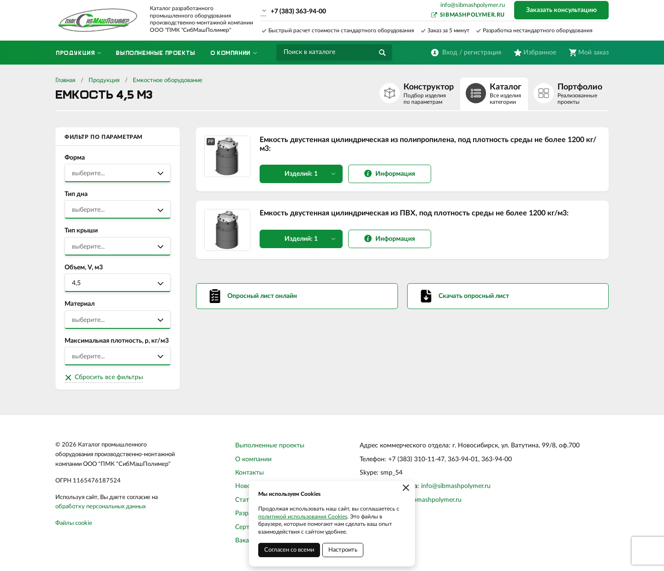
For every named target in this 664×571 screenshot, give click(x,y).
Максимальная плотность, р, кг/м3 (117, 341)
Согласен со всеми (289, 550)
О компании (253, 459)
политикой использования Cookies (302, 516)
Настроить (342, 550)
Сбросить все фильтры (109, 377)
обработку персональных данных (100, 507)
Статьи (245, 500)
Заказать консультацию (561, 10)
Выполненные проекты (269, 445)
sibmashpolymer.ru (472, 15)
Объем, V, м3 (84, 267)
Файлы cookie (73, 523)
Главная (65, 80)
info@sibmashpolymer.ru (472, 5)
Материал (80, 304)
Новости (248, 486)
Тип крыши (81, 230)
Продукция (104, 80)
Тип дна (76, 194)
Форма (75, 158)
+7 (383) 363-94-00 (298, 11)
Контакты (249, 473)
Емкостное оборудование (167, 80)
